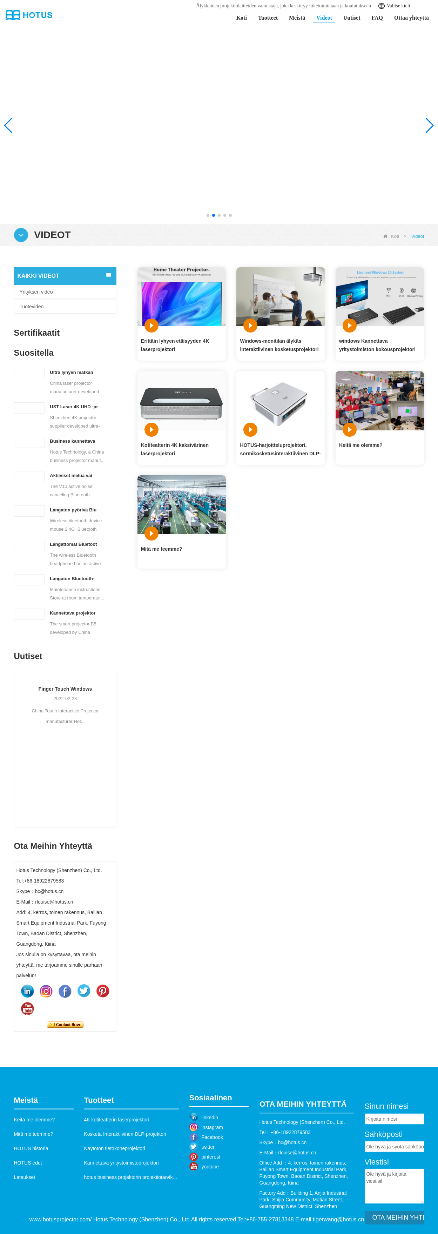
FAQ (377, 18)
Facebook (212, 1170)
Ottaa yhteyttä (411, 18)
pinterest (211, 1190)
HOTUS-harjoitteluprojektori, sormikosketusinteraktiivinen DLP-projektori (280, 450)
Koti (241, 18)
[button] (208, 215)
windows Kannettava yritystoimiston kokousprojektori (377, 345)
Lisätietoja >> (381, 165)
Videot (324, 18)
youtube (210, 1199)
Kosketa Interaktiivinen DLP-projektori (125, 1172)
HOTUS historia (31, 1186)
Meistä (297, 18)
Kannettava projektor (72, 613)
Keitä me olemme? (361, 445)
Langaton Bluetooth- (72, 578)
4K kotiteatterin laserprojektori (116, 1158)
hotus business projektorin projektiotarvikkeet (133, 1215)
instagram (212, 1160)
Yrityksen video (36, 292)
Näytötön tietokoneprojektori (114, 1186)
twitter (208, 1180)
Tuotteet (268, 18)
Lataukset (24, 1215)
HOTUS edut (28, 1201)
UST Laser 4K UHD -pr (74, 406)
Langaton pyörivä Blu (73, 509)
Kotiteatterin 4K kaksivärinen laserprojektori (175, 449)
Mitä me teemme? (161, 549)
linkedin (210, 1150)
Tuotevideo (32, 306)
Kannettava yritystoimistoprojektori (121, 1201)
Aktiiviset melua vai (71, 475)
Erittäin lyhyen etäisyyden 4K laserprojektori (175, 345)
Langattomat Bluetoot (73, 544)
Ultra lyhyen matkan (71, 372)
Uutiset (351, 18)
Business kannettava (72, 441)
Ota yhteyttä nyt (65, 1024)
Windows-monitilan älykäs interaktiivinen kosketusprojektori (279, 345)
